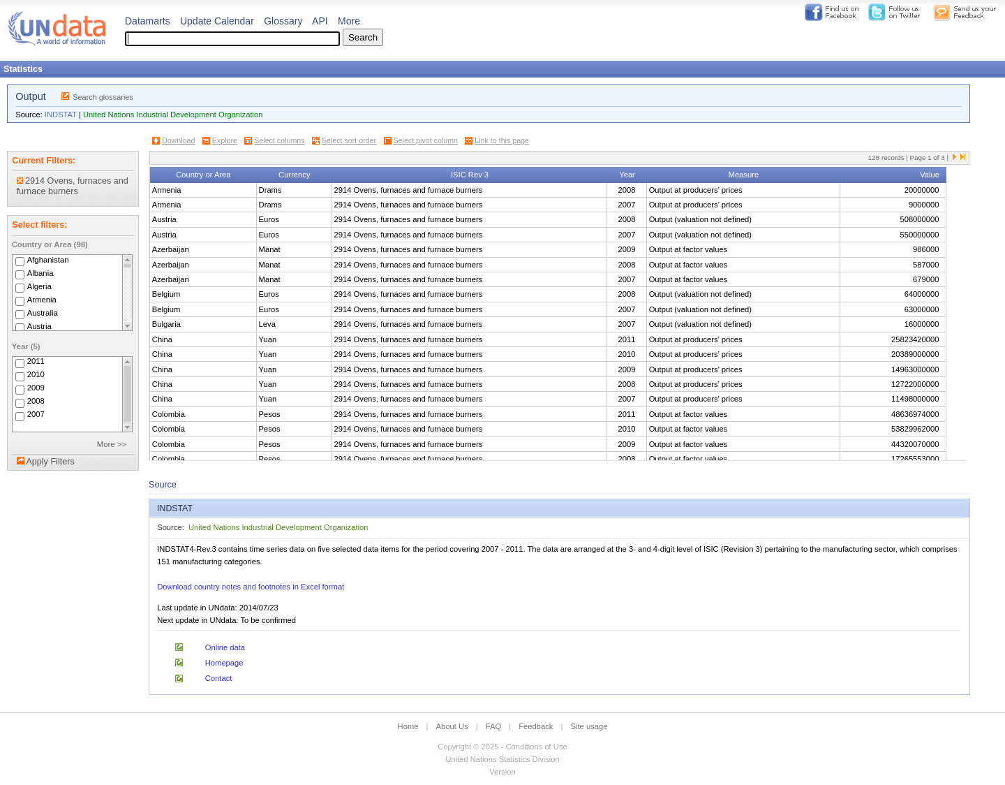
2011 (36, 362)
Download (178, 140)
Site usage (589, 726)
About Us (452, 726)
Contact (218, 678)
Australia (42, 313)
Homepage (224, 663)
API (320, 21)
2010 (36, 375)
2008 (36, 401)
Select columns (279, 140)
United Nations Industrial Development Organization (172, 114)
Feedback (536, 726)
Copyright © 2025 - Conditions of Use (502, 746)
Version (502, 772)
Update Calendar (217, 21)
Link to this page (502, 140)
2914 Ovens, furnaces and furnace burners (72, 186)
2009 (36, 388)
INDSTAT (61, 114)
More (349, 21)
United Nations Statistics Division (502, 759)
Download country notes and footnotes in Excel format (250, 586)
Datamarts (147, 21)
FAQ (493, 726)
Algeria (39, 286)
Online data (225, 647)
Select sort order (349, 140)
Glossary (283, 21)
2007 (36, 415)
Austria (39, 326)
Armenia (42, 299)
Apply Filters (50, 462)
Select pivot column (426, 140)
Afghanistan (48, 260)
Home (408, 726)
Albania (40, 273)
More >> (111, 444)
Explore (224, 140)
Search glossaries (103, 97)
